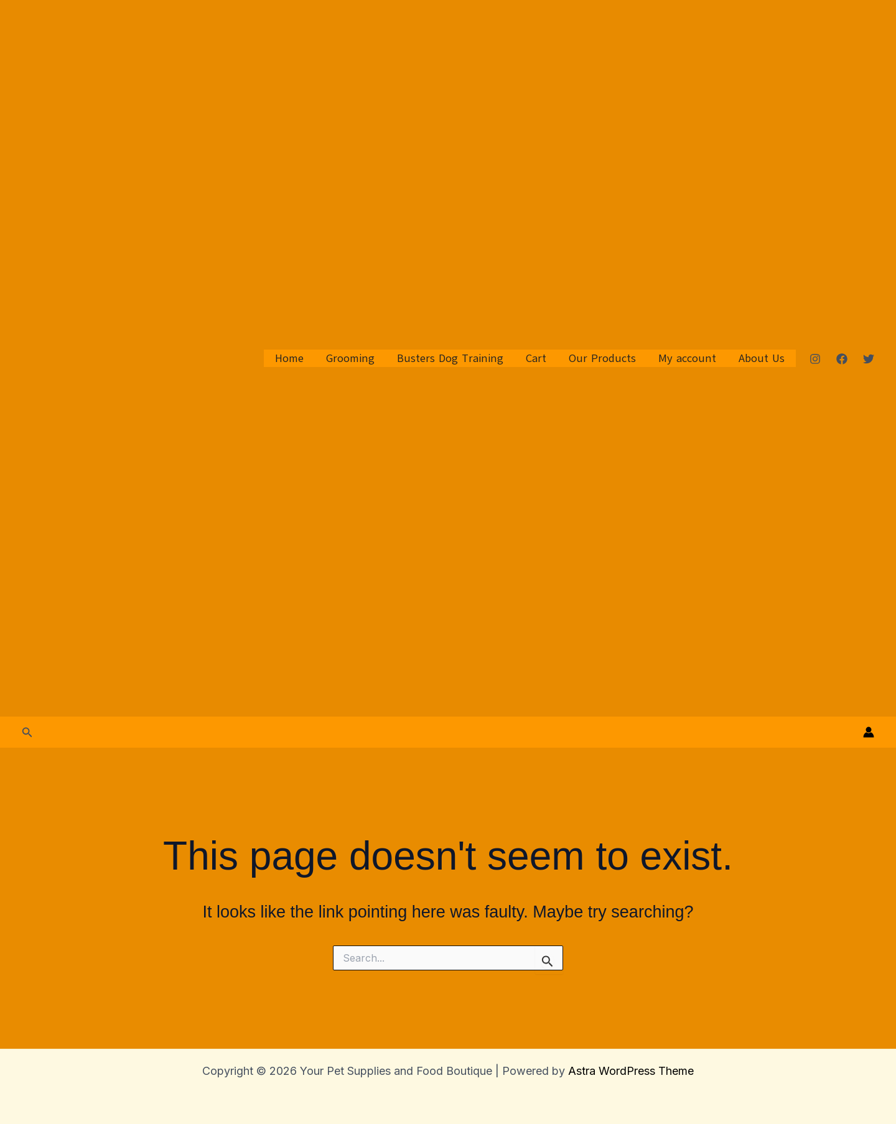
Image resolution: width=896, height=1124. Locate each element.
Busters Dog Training (450, 358)
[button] (27, 732)
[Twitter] (868, 359)
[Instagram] (815, 359)
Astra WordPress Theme (631, 1070)
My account (687, 358)
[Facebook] (841, 359)
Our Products (602, 358)
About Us (762, 358)
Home (289, 358)
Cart (536, 358)
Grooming (350, 358)
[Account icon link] (868, 732)
